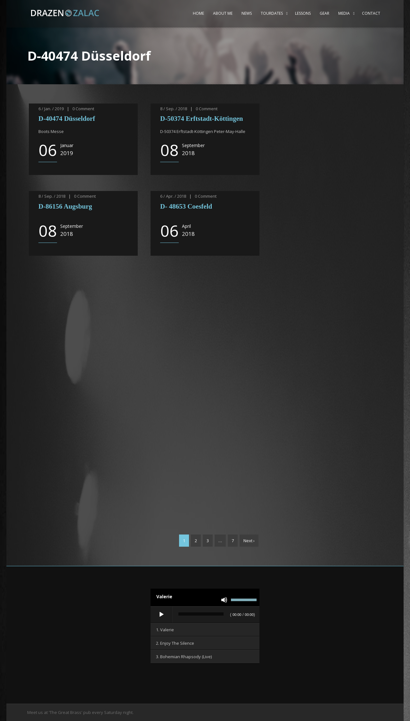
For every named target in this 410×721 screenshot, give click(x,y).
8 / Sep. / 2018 (173, 109)
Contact (371, 13)
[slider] (201, 614)
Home (198, 13)
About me (223, 13)
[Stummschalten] (224, 600)
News (247, 13)
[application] (205, 615)
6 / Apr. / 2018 (173, 196)
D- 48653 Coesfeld (187, 206)
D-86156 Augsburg (66, 206)
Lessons (303, 13)
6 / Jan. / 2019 (51, 109)
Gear (324, 13)
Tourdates (272, 13)
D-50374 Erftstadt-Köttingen (202, 118)
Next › (249, 540)
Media (344, 13)
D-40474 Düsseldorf (66, 118)
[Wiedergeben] (161, 614)
